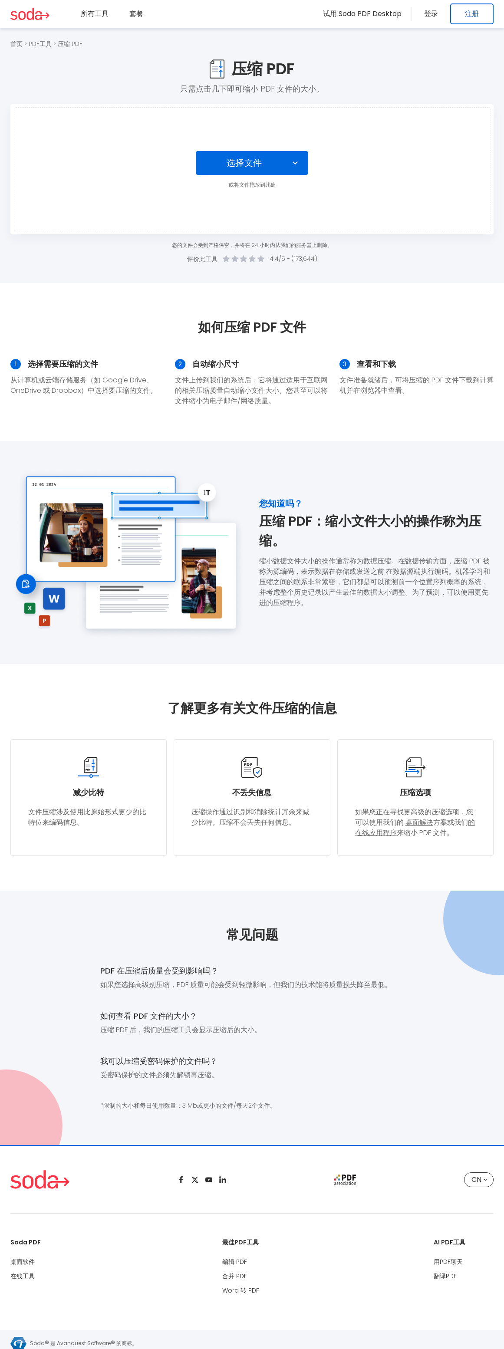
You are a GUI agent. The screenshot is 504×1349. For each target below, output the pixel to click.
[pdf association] (345, 1180)
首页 (16, 43)
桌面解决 (419, 822)
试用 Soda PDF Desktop (365, 14)
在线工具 (22, 1276)
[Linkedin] (222, 1180)
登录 (433, 14)
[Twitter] (195, 1180)
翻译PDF (445, 1276)
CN (479, 1179)
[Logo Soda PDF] (29, 14)
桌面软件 (22, 1261)
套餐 (136, 14)
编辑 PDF (234, 1261)
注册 (472, 14)
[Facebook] (181, 1180)
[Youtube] (209, 1180)
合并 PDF (234, 1276)
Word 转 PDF (240, 1290)
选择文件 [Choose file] (244, 163)
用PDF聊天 (448, 1261)
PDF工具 (40, 43)
